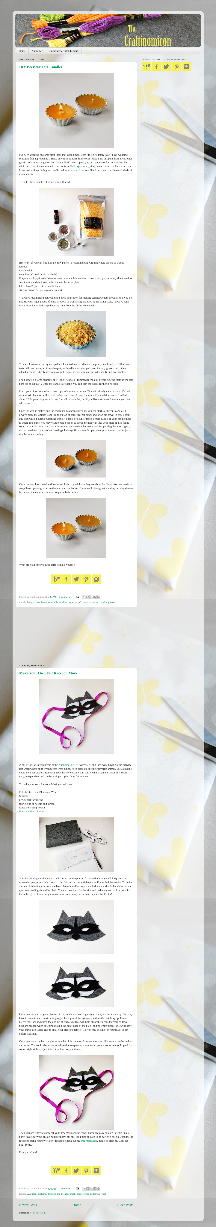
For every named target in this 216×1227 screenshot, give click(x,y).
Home (22, 50)
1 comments (65, 1188)
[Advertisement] (76, 635)
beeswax (45, 602)
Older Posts (125, 1205)
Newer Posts (28, 1205)
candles (63, 602)
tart (97, 602)
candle (54, 602)
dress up (52, 1193)
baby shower (33, 602)
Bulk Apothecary (79, 166)
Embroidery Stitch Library (63, 50)
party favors (89, 602)
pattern (93, 1193)
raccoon (102, 1193)
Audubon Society (68, 764)
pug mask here (89, 1140)
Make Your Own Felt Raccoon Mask (48, 673)
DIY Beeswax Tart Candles (40, 67)
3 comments (65, 596)
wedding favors (109, 602)
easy (74, 602)
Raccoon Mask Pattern (31, 811)
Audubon (32, 1193)
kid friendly (63, 1193)
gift (79, 602)
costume (42, 1193)
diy (69, 602)
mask (72, 1193)
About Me (37, 50)
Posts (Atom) (39, 1212)
